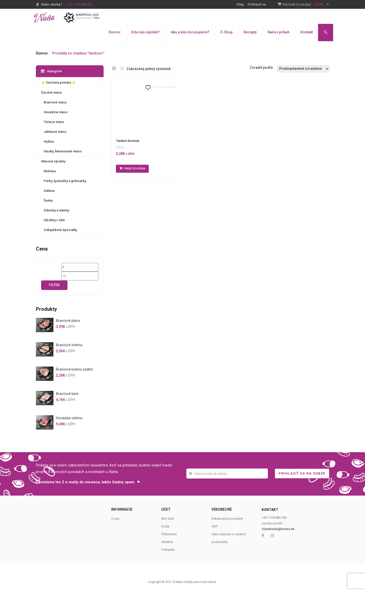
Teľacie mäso (54, 122)
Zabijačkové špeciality (60, 230)
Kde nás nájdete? (145, 32)
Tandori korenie (127, 141)
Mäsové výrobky (53, 161)
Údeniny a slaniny (56, 210)
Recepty (250, 32)
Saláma (49, 191)
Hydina (49, 141)
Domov (114, 32)
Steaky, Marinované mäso (63, 151)
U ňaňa (178, 582)
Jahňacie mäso (55, 132)
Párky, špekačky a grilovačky (65, 181)
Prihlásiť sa (257, 4)
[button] (306, 4)
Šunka (48, 200)
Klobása (50, 171)
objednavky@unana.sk (278, 529)
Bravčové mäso (55, 102)
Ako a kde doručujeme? (190, 32)
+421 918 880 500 (79, 4)
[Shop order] (303, 68)
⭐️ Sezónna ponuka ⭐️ (58, 82)
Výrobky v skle (54, 220)
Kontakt (307, 32)
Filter (54, 285)
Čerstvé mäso (51, 92)
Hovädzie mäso (55, 112)
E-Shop (227, 32)
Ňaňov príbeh (278, 32)
